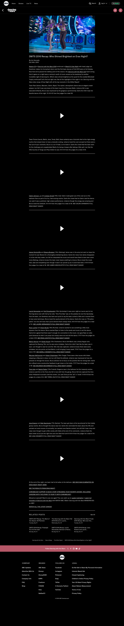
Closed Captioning (78, 575)
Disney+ (41, 571)
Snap (57, 579)
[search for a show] (92, 3)
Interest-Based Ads (78, 571)
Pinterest (58, 575)
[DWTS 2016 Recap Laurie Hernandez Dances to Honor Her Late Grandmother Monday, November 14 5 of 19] (61, 529)
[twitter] (68, 548)
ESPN (40, 579)
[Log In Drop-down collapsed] (102, 3)
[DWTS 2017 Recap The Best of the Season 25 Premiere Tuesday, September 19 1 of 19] (39, 520)
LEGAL (74, 563)
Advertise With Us (28, 571)
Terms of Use (76, 590)
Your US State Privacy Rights (81, 582)
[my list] (115, 10)
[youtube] (76, 548)
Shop (23, 586)
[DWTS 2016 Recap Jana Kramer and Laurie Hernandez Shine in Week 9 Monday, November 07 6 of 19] (84, 529)
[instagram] (74, 548)
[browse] (21, 3)
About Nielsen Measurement (81, 586)
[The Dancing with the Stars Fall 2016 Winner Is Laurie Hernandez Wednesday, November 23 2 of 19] (61, 520)
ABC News (42, 568)
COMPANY (26, 563)
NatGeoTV (42, 593)
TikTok (57, 582)
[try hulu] (115, 3)
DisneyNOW (43, 575)
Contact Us (26, 575)
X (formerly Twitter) (61, 586)
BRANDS (42, 563)
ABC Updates (26, 568)
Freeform (42, 582)
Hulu (40, 590)
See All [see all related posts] (93, 515)
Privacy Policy (76, 593)
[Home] (14, 3)
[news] (36, 3)
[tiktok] (79, 548)
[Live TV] (28, 3)
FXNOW (41, 586)
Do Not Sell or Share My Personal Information (87, 568)
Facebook (58, 568)
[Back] (3, 10)
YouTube (58, 590)
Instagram (58, 571)
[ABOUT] (120, 10)
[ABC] (6, 3)
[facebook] (71, 548)
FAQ (23, 582)
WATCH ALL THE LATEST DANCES (40, 507)
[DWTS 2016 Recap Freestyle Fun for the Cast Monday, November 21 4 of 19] (39, 529)
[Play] (62, 115)
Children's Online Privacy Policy (82, 579)
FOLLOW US (59, 563)
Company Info (26, 579)
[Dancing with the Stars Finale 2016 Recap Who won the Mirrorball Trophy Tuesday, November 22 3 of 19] (84, 520)
